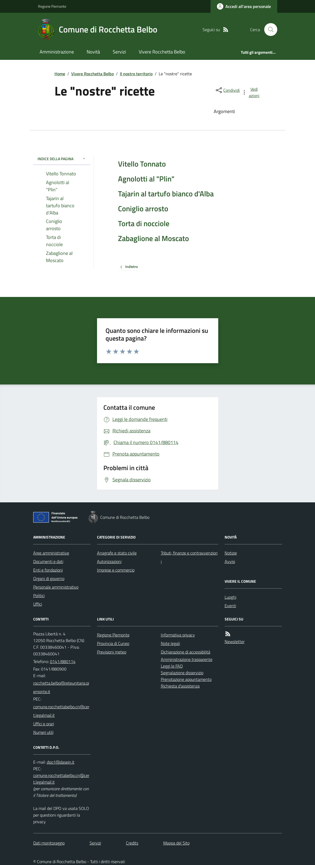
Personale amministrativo (55, 587)
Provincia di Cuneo (113, 643)
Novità (93, 51)
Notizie (231, 553)
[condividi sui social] (227, 90)
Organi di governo (48, 578)
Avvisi (230, 561)
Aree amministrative (51, 553)
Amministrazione (57, 51)
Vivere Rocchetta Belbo (162, 51)
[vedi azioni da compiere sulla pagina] (251, 92)
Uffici (37, 604)
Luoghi (230, 597)
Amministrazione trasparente (186, 659)
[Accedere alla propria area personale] (244, 6)
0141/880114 (62, 661)
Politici (39, 595)
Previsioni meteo (111, 652)
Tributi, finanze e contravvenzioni (189, 557)
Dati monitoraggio (49, 843)
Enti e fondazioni (48, 570)
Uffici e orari (43, 724)
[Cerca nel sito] (268, 29)
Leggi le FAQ (172, 666)
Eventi (230, 605)
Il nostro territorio (136, 74)
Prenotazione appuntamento (186, 679)
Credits (132, 843)
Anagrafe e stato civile (117, 553)
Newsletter (235, 641)
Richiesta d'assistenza (180, 686)
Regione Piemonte (52, 6)
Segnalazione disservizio (182, 672)
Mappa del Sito (176, 843)
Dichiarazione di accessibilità (185, 652)
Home (59, 74)
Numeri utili (43, 732)
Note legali (170, 643)
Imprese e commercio (116, 570)
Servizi (119, 51)
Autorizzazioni (109, 561)
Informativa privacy (178, 635)
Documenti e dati (48, 561)
